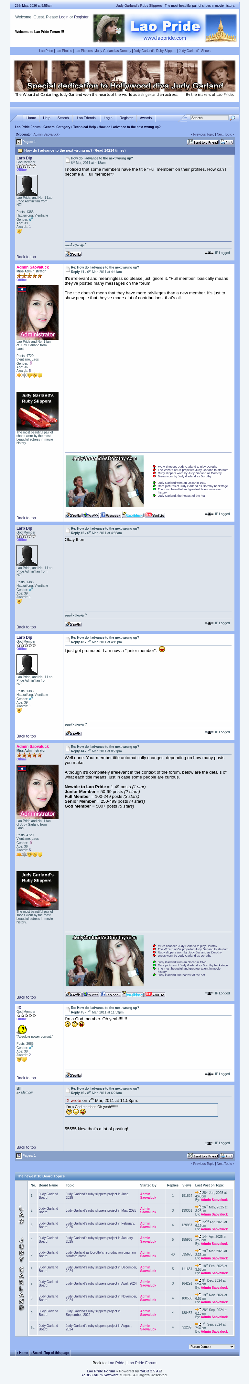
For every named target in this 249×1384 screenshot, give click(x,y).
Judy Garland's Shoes (195, 51)
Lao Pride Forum (27, 127)
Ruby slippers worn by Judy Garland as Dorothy (190, 473)
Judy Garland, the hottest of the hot (181, 495)
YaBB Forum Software (100, 1375)
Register (81, 17)
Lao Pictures (84, 51)
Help (47, 118)
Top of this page (56, 1353)
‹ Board (36, 1353)
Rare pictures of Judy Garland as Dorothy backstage (193, 486)
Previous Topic (203, 134)
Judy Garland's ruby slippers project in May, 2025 (101, 1210)
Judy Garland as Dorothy (113, 51)
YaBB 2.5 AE (150, 1371)
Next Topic (224, 134)
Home (31, 118)
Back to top (26, 257)
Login (63, 17)
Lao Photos (64, 51)
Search (63, 118)
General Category (56, 127)
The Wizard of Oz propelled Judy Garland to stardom (193, 470)
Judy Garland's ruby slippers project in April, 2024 (101, 1283)
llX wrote (73, 1100)
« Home (22, 1353)
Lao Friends (86, 118)
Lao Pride (46, 51)
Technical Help (84, 127)
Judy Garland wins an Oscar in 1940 (182, 482)
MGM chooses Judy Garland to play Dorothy (187, 466)
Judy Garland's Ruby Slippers (155, 51)
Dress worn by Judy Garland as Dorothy (184, 476)
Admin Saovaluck (45, 134)
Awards (146, 118)
